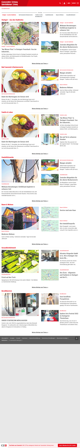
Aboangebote (5, 338)
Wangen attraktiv (66, 73)
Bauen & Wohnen (63, 84)
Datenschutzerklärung (34, 338)
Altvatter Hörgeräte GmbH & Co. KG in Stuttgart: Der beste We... (69, 256)
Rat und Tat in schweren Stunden (68, 138)
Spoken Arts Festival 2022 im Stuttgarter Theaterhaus (69, 316)
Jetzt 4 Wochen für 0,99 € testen (67, 445)
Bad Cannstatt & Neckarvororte (8, 93)
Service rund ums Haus (68, 210)
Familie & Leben (5, 138)
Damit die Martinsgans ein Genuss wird (15, 97)
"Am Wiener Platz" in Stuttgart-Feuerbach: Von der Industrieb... (19, 50)
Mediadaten (4, 340)
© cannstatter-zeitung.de (15, 340)
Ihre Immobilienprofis (67, 224)
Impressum (24, 338)
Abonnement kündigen (62, 338)
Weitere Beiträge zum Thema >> (40, 63)
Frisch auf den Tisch (9, 277)
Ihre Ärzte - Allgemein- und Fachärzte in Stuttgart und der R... (69, 275)
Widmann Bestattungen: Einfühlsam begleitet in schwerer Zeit (68, 28)
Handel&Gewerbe (5, 184)
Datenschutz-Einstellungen (48, 338)
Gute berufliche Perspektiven (65, 298)
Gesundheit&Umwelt (6, 274)
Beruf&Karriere (63, 293)
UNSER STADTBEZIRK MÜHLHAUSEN (14, 320)
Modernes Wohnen (66, 87)
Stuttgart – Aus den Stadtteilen (8, 46)
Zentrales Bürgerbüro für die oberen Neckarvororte (69, 46)
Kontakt (18, 338)
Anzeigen (12, 338)
